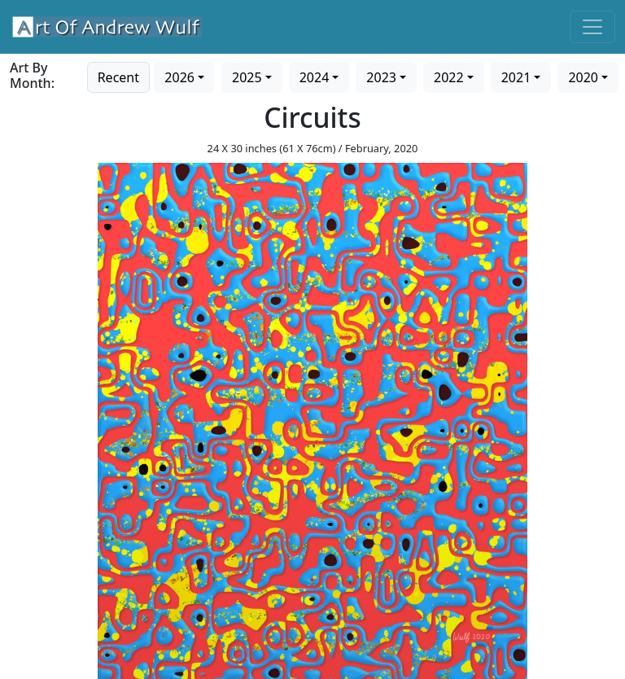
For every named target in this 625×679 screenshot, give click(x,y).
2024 (314, 77)
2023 (381, 77)
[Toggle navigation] (592, 27)
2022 (449, 77)
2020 (583, 77)
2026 (179, 77)
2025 (247, 77)
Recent (118, 77)
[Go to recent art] (118, 76)
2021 (516, 77)
